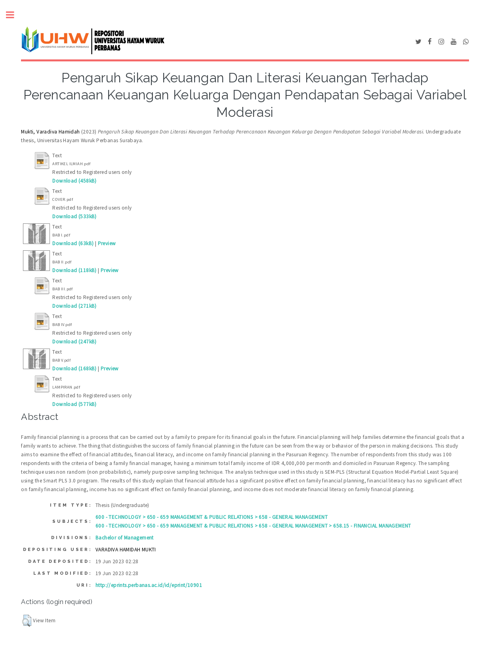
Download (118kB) (74, 270)
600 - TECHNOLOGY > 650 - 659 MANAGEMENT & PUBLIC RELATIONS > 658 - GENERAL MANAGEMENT (211, 517)
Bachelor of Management (124, 537)
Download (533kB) (74, 216)
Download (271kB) (74, 306)
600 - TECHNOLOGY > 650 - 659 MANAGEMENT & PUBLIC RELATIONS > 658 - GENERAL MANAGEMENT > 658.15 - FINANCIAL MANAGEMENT (253, 525)
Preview (107, 243)
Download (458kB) (74, 180)
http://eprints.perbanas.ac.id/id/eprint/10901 (148, 585)
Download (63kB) (72, 243)
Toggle (14, 15)
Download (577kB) (74, 404)
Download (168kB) (74, 368)
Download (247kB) (74, 341)
